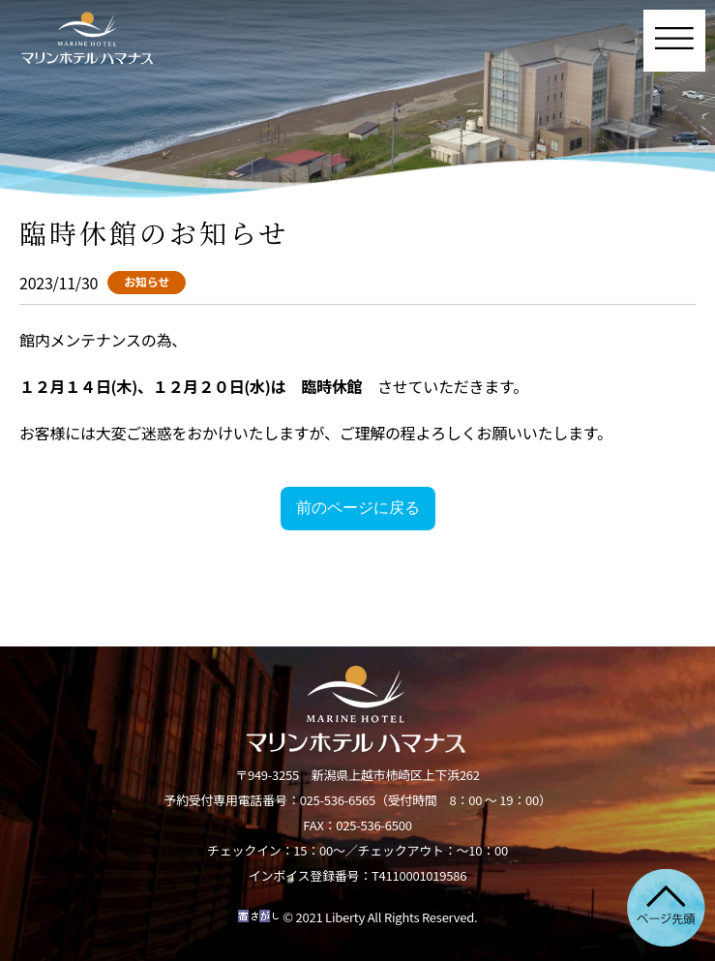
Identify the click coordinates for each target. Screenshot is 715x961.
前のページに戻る (358, 507)
